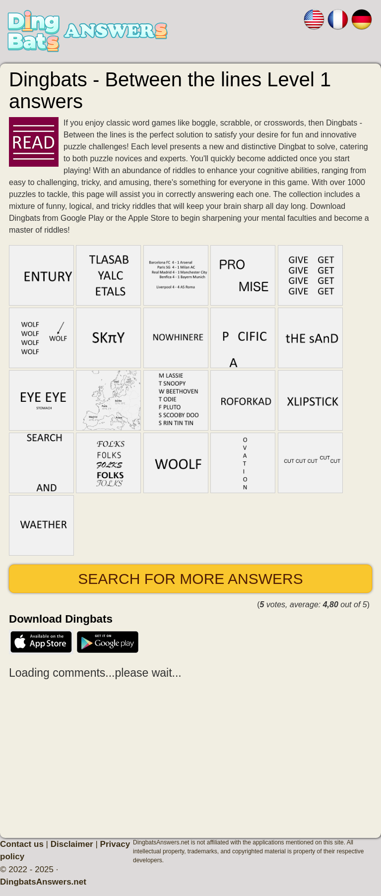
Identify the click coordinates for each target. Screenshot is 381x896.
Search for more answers (190, 579)
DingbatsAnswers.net (43, 882)
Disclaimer (72, 844)
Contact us (22, 844)
